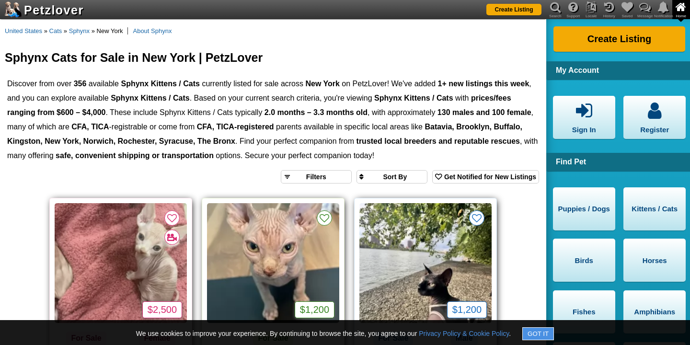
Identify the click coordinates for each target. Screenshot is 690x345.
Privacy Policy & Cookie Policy (464, 333)
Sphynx (79, 30)
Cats (55, 30)
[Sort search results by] (392, 177)
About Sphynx (152, 30)
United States (23, 30)
